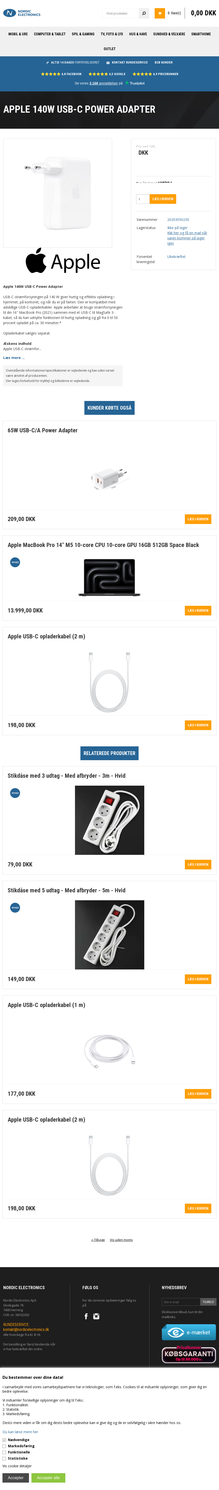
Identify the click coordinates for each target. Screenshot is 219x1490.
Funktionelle (19, 1452)
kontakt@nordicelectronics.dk (26, 1329)
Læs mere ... (14, 357)
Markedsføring (21, 1446)
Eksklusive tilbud (174, 1312)
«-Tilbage (98, 1240)
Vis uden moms (121, 1240)
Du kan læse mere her (20, 1431)
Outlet (110, 49)
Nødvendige (18, 1439)
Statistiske (18, 1458)
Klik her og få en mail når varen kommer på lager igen (187, 238)
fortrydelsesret (73, 62)
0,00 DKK (203, 13)
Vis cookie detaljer (17, 1466)
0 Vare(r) (174, 13)
